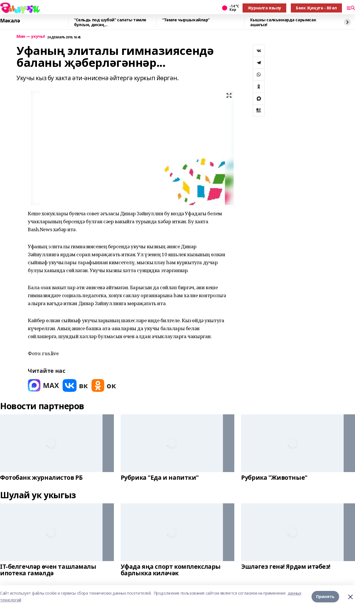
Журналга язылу (264, 8)
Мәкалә (10, 21)
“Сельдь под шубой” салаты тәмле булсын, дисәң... (110, 22)
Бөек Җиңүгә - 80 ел (316, 8)
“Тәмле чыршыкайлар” (186, 20)
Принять (325, 596)
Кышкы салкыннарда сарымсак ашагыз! (283, 22)
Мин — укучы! (30, 36)
